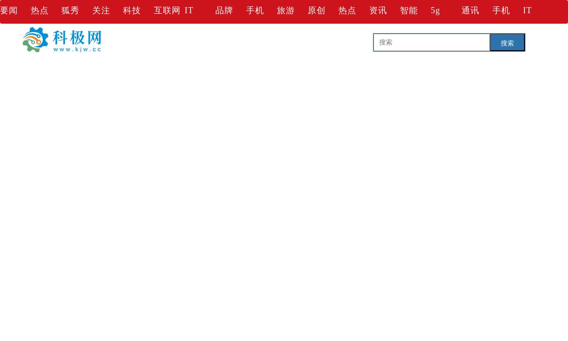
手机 (255, 10)
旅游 (286, 10)
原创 (317, 10)
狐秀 (71, 10)
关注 (101, 10)
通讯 (470, 10)
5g (435, 10)
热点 (40, 10)
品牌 (224, 10)
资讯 (378, 10)
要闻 (9, 10)
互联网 (167, 10)
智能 (409, 10)
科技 (132, 10)
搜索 (507, 43)
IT (189, 10)
